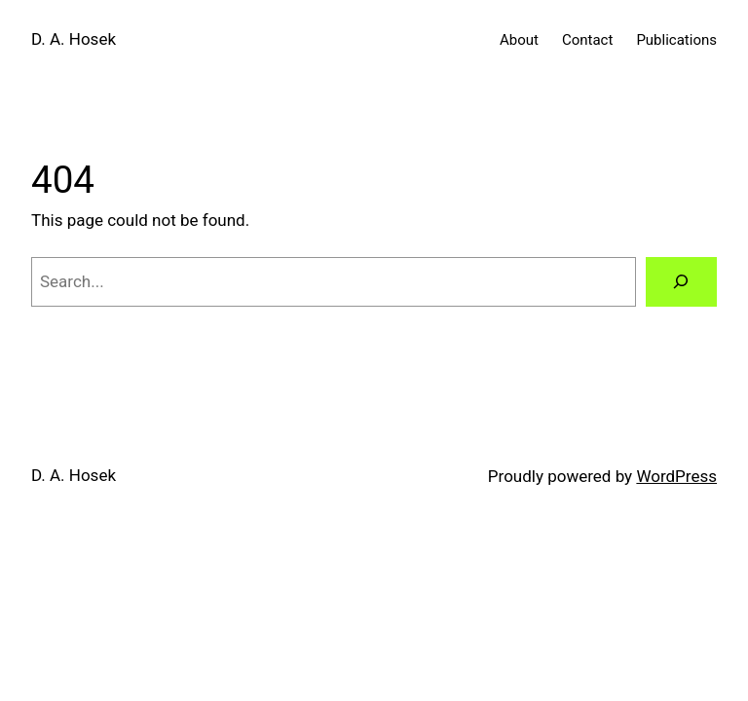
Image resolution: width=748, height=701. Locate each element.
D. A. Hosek (73, 39)
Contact (587, 40)
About (519, 40)
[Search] (681, 282)
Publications (676, 40)
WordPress (676, 476)
